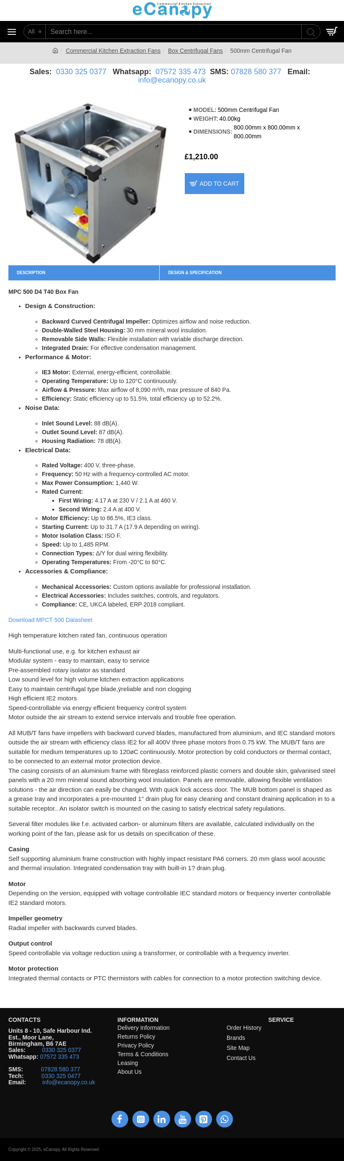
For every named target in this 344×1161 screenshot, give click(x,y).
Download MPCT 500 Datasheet (50, 620)
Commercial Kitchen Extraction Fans (113, 50)
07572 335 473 (180, 72)
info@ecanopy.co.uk (172, 80)
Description (31, 272)
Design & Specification (195, 272)
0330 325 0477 (60, 1076)
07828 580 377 (256, 72)
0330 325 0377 (81, 72)
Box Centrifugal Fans (195, 50)
